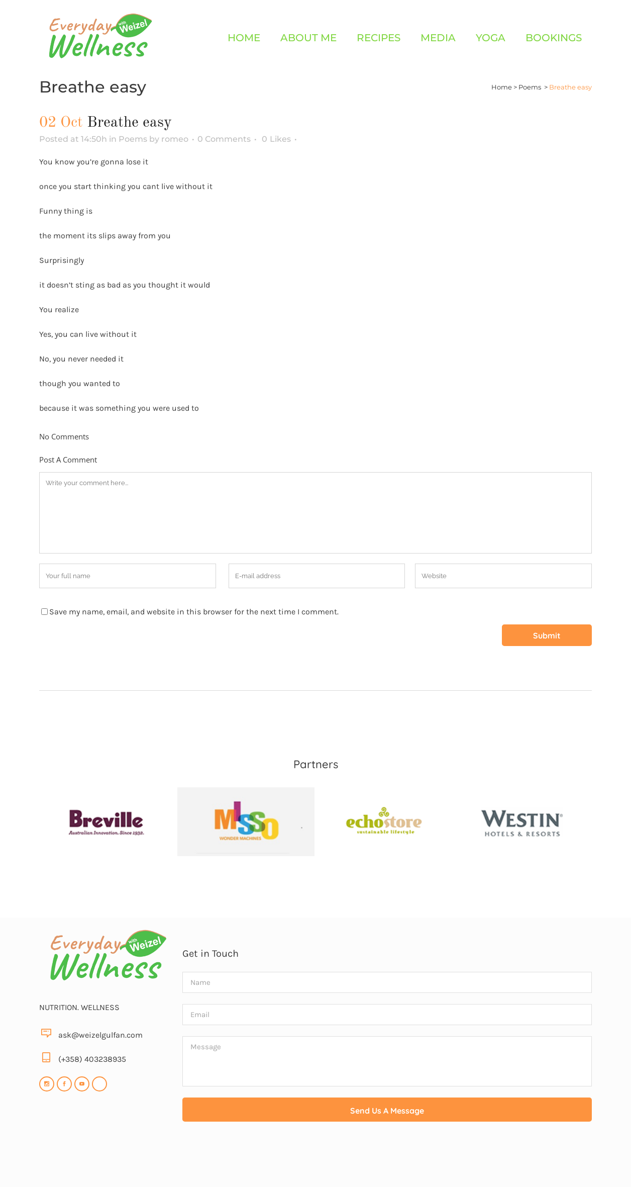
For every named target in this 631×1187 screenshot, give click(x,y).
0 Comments (224, 139)
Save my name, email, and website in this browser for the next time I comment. (194, 611)
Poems (529, 87)
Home (501, 87)
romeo (174, 139)
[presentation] (387, 1157)
